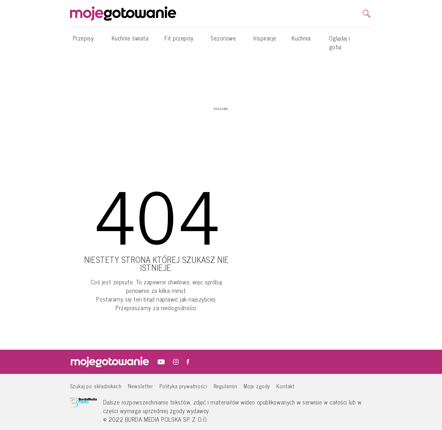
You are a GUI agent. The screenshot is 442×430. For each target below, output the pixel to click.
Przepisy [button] (83, 41)
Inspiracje (264, 38)
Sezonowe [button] (223, 41)
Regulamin (225, 386)
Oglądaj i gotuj (339, 42)
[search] (366, 14)
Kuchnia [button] (301, 41)
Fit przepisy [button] (179, 41)
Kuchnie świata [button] (130, 41)
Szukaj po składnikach (96, 386)
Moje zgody (257, 386)
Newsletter (140, 386)
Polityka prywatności (183, 386)
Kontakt (285, 386)
